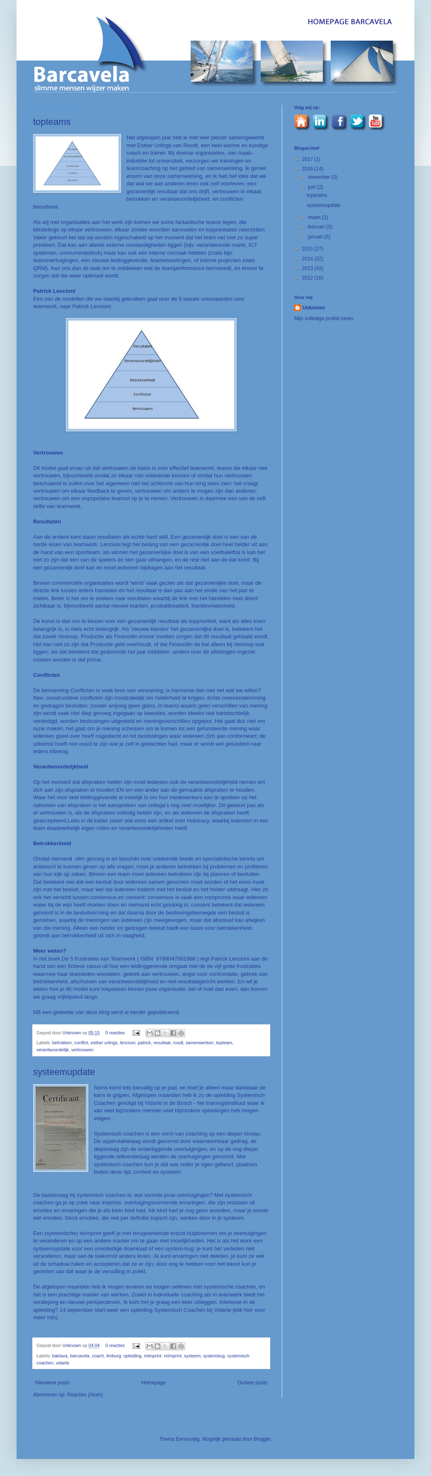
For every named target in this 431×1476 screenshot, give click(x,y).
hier (249, 1310)
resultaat (161, 1042)
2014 (308, 259)
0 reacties (115, 1032)
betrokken (62, 1042)
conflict (81, 1042)
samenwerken (199, 1042)
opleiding (132, 1355)
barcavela (80, 1355)
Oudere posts (252, 1383)
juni (312, 187)
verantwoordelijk (52, 1049)
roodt (178, 1042)
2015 (308, 249)
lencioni (128, 1042)
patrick (144, 1042)
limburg (114, 1355)
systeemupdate (64, 1072)
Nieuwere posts (52, 1383)
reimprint (152, 1355)
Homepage (153, 1383)
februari (317, 227)
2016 (308, 169)
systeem (192, 1355)
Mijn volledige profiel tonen (323, 318)
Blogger (262, 1439)
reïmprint (173, 1355)
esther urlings (104, 1042)
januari (316, 237)
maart (315, 217)
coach (98, 1355)
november (320, 177)
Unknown (72, 1032)
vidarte (62, 1362)
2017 (308, 159)
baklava (60, 1355)
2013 (308, 268)
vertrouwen (82, 1049)
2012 (308, 278)
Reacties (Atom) (85, 1395)
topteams (52, 122)
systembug (214, 1355)
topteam (224, 1042)
